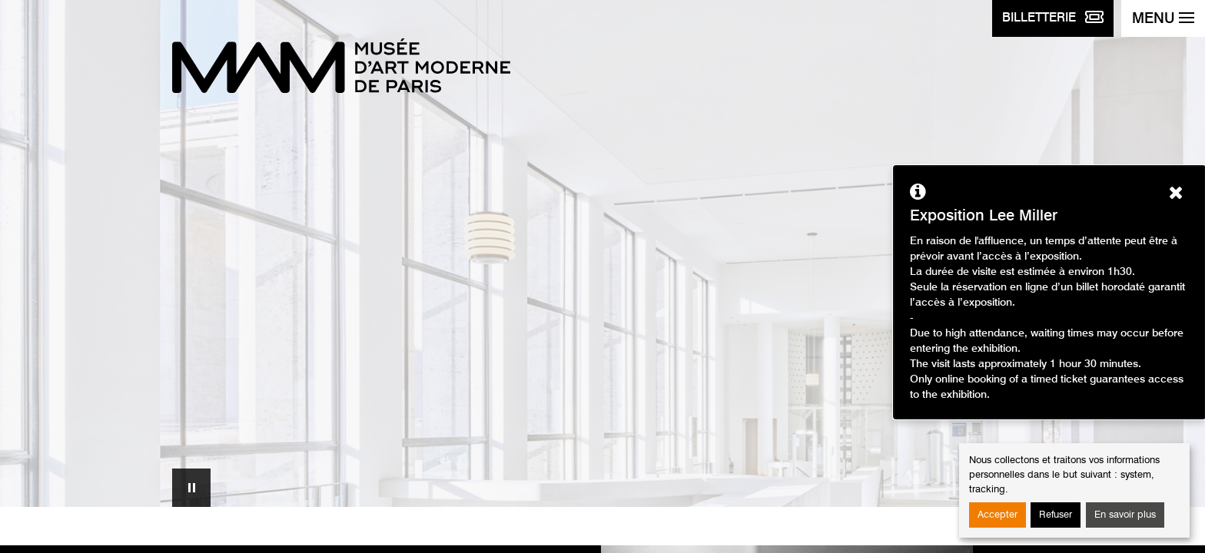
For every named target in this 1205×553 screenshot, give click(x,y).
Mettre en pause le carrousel (191, 488)
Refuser (1055, 515)
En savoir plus (1125, 515)
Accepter (997, 515)
